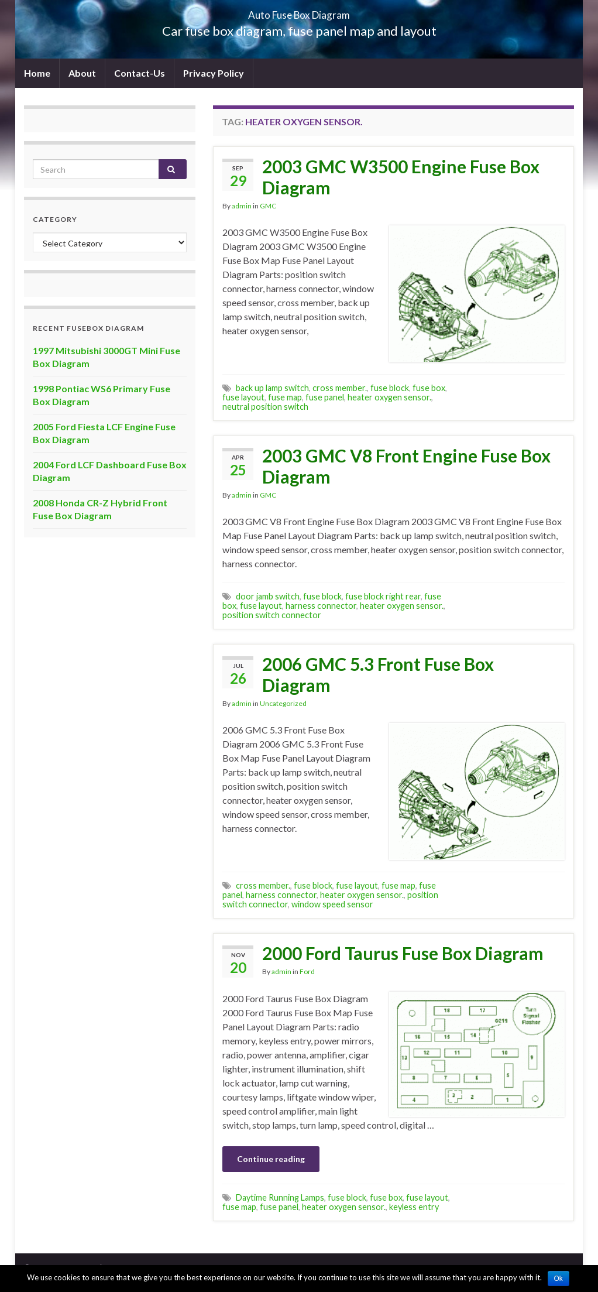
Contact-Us (139, 72)
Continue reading (271, 1159)
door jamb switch (268, 596)
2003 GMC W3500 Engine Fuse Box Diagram (400, 177)
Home (37, 72)
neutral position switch (265, 407)
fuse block (389, 388)
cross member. (339, 388)
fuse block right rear (383, 596)
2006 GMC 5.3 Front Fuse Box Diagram (378, 674)
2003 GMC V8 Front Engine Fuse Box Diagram (406, 466)
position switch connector (271, 615)
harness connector (321, 606)
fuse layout (243, 397)
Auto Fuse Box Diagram (299, 11)
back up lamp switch (272, 388)
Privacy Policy (213, 72)
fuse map (285, 397)
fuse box (429, 388)
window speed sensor (332, 904)
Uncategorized (283, 703)
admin (242, 205)
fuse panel (324, 397)
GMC (268, 205)
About (82, 72)
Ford (307, 971)
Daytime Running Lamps (280, 1197)
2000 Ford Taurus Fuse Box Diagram (403, 953)
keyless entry (414, 1207)
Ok (558, 1278)
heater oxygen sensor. (389, 397)
